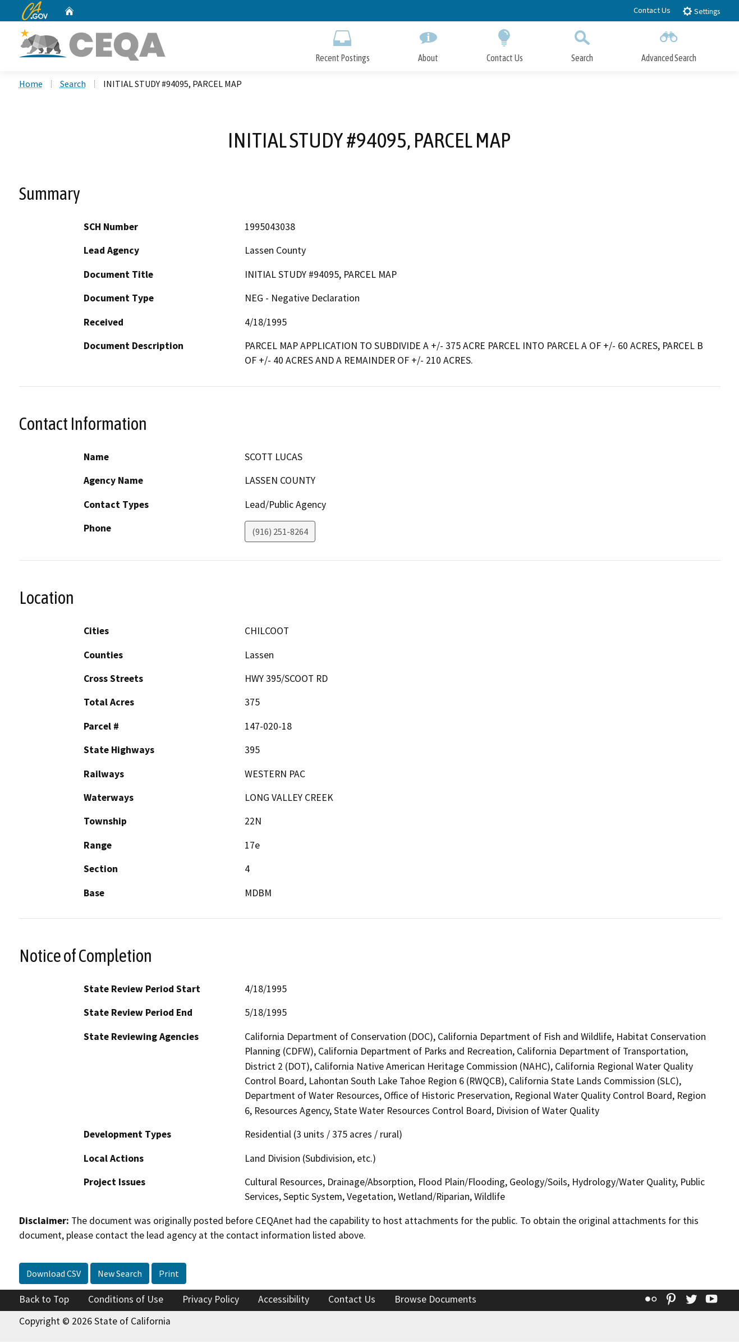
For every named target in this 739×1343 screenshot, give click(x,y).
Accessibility (283, 1300)
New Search (120, 1274)
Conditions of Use (125, 1300)
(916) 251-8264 (280, 532)
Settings (701, 11)
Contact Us (652, 10)
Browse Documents (435, 1300)
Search (582, 43)
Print (169, 1274)
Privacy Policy (210, 1300)
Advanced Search (669, 43)
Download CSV (53, 1274)
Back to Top (44, 1300)
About (428, 43)
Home (31, 84)
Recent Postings (342, 43)
